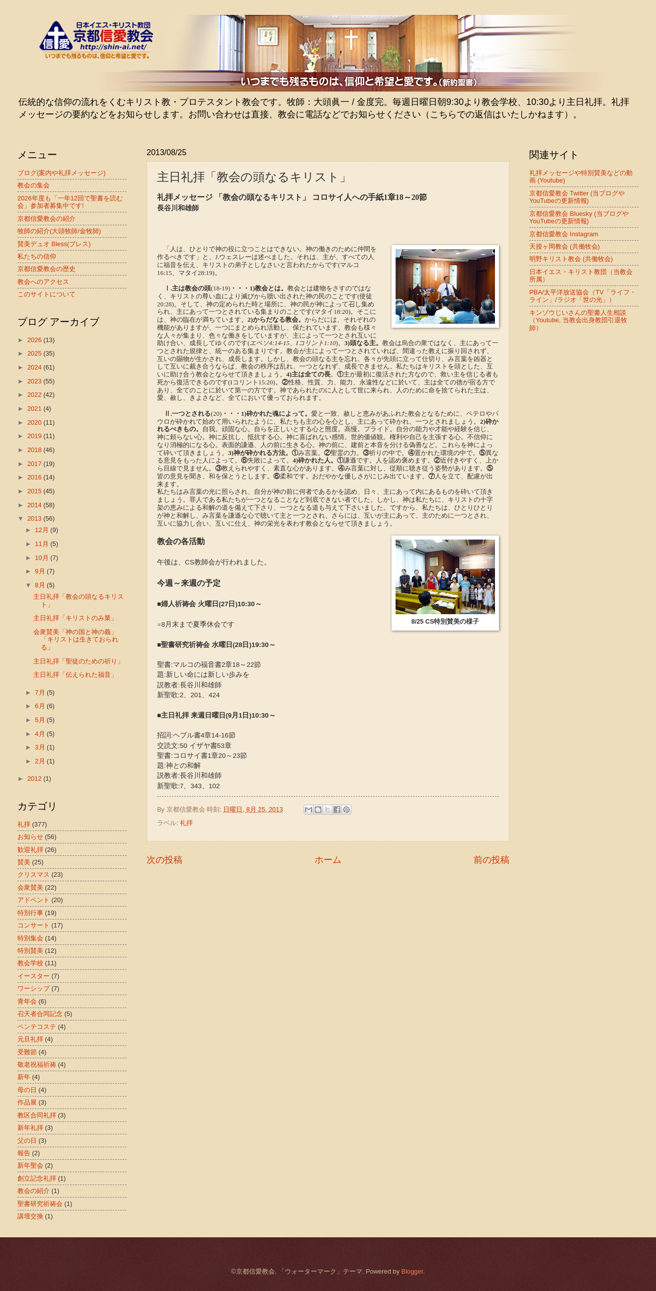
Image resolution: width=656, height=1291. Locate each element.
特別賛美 (30, 950)
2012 (35, 778)
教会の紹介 (33, 1191)
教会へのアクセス (43, 281)
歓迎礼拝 (30, 849)
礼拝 (186, 823)
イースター (33, 976)
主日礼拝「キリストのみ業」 (75, 618)
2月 (41, 761)
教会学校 (30, 963)
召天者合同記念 (40, 1013)
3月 (41, 747)
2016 (35, 477)
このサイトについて (46, 294)
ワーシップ (33, 988)
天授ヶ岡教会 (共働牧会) (564, 246)
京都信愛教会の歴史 (46, 269)
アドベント (33, 900)
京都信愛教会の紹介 (46, 218)
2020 (35, 422)
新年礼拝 (30, 1127)
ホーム (328, 860)
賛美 (23, 862)
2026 (35, 340)
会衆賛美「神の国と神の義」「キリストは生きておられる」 (75, 639)
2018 (35, 450)
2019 (35, 436)
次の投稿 (164, 860)
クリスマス (33, 874)
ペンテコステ (36, 1026)
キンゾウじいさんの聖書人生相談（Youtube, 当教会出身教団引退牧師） (578, 320)
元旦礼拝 (30, 1039)
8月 (41, 585)
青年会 (27, 1001)
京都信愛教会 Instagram (563, 234)
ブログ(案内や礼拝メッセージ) (61, 173)
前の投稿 (491, 860)
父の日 (27, 1140)
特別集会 (30, 938)
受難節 (27, 1052)
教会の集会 (33, 185)
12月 (42, 530)
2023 (35, 381)
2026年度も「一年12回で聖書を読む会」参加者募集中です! (70, 201)
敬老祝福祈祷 (36, 1064)
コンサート (33, 925)
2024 (35, 367)
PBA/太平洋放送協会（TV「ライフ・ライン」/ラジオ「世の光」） (582, 295)
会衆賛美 (30, 887)
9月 (41, 571)
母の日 (27, 1090)
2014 (35, 505)
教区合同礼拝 (36, 1115)
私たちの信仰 (36, 256)
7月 (41, 692)
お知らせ (30, 836)
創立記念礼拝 (36, 1178)
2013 (35, 518)
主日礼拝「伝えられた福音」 (75, 674)
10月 (42, 557)
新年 (23, 1077)
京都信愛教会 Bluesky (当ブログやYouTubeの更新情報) (579, 217)
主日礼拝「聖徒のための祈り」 (78, 661)
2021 (35, 408)
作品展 (27, 1102)
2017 (35, 463)
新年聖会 (30, 1165)
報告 (23, 1153)
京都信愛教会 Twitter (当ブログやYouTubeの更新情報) (577, 196)
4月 (41, 734)
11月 (42, 544)
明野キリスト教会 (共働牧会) (571, 259)
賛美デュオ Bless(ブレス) (54, 244)
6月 (41, 706)
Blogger (412, 1271)
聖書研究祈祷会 (40, 1203)
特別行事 (30, 913)
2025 (35, 353)
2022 (35, 394)
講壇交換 (30, 1216)
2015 (35, 491)
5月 (41, 720)
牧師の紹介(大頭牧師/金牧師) (59, 231)
